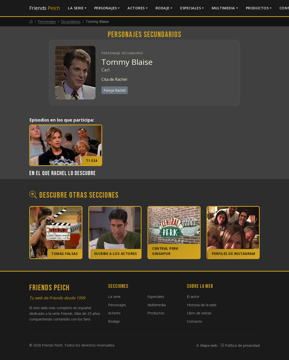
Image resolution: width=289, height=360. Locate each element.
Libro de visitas (199, 313)
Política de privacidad (240, 345)
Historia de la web (201, 305)
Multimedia (223, 8)
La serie (75, 8)
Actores (136, 8)
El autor (193, 296)
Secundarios (70, 21)
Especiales (190, 8)
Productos (257, 8)
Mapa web (206, 345)
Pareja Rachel (115, 90)
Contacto (194, 321)
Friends (44, 8)
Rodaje (163, 8)
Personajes (105, 8)
